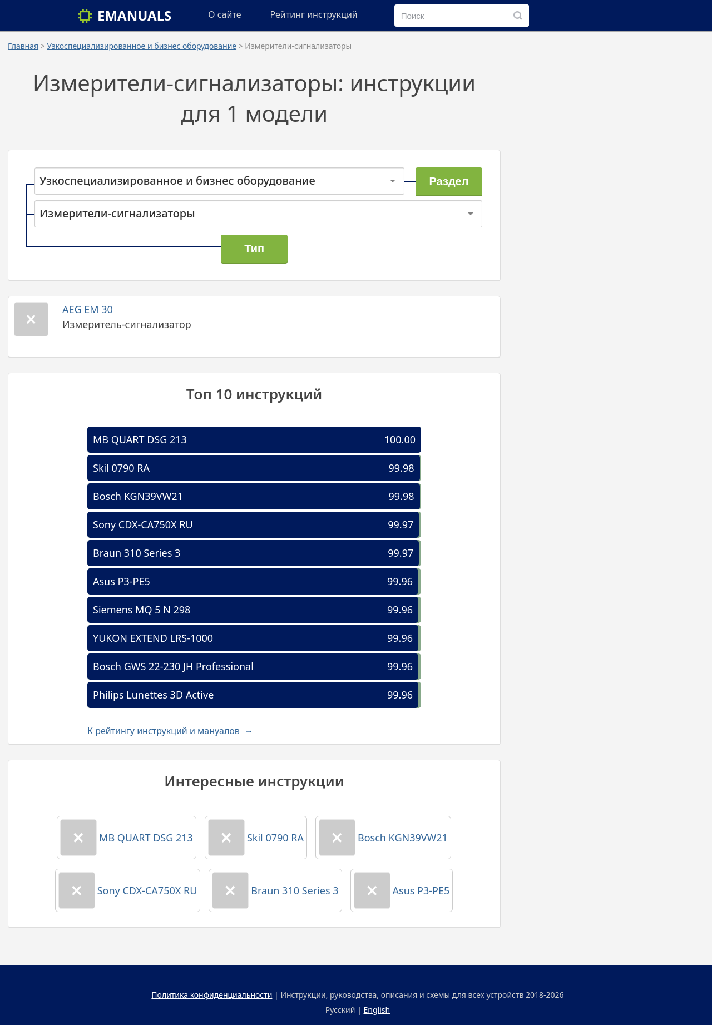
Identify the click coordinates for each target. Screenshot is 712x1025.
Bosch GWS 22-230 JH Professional (173, 666)
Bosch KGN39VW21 (138, 496)
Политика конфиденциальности (211, 994)
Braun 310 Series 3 (136, 552)
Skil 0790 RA (121, 467)
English (377, 1009)
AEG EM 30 (87, 309)
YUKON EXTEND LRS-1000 (153, 638)
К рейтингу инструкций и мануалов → (170, 731)
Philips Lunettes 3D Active (153, 694)
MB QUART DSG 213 (140, 439)
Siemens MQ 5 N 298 (141, 609)
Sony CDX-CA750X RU (143, 524)
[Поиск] (518, 15)
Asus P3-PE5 (121, 581)
